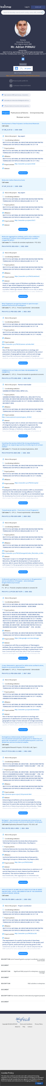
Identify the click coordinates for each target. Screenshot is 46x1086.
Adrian (20, 47)
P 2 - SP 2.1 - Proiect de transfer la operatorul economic (26, 374)
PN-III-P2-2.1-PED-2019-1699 (11, 516)
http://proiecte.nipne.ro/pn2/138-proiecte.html (16, 794)
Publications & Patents (19, 113)
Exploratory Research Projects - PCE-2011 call (23, 824)
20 (25, 68)
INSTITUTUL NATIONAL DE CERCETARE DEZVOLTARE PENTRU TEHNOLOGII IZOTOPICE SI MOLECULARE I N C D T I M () (23, 152)
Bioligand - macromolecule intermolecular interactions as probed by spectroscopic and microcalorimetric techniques (22, 821)
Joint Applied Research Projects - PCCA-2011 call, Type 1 (19, 747)
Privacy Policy (39, 1024)
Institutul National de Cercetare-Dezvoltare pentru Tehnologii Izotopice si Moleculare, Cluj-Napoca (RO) (21, 850)
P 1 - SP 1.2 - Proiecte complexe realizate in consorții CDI (19, 588)
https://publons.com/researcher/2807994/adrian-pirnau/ (23, 76)
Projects (6, 113)
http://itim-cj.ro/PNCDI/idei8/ (24, 862)
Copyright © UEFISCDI (9, 1024)
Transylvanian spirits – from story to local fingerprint (20, 510)
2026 (20, 130)
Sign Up (38, 7)
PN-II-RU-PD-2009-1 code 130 (11, 899)
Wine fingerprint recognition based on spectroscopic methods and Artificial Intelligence (20, 304)
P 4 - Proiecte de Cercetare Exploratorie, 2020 (23, 449)
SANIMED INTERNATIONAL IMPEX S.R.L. (15, 391)
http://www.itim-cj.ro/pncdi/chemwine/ (27, 710)
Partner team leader (24, 385)
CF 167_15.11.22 (7, 186)
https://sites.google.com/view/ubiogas (27, 638)
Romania (23, 40)
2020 (25, 516)
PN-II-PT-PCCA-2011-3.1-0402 (11, 751)
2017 (25, 673)
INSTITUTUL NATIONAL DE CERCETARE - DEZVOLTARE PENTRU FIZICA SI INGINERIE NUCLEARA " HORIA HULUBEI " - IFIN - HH (23, 765)
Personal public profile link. (20, 81)
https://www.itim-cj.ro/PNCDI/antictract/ (27, 276)
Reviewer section (23, 117)
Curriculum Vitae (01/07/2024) (22, 85)
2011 (23, 828)
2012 (25, 751)
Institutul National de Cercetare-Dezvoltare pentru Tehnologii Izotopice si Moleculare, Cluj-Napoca (20, 842)
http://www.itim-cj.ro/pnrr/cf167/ (25, 220)
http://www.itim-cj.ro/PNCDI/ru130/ (26, 933)
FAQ (24, 1026)
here (38, 1081)
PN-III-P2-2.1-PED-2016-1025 (11, 673)
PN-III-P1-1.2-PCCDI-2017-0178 (12, 592)
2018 (26, 592)
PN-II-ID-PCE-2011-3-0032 (10, 828)
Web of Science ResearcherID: (23, 73)
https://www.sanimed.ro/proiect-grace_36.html (16, 417)
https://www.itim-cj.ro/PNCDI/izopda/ (26, 483)
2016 (29, 751)
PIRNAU (30, 47)
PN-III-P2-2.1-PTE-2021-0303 (11, 378)
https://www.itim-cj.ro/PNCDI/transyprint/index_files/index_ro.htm (22, 553)
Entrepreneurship (37, 113)
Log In (27, 7)
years (29, 68)
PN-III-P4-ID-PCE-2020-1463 (11, 453)
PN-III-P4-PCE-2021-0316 (10, 246)
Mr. (13, 47)
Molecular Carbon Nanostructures (13, 180)
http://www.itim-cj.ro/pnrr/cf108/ (25, 164)
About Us (17, 1026)
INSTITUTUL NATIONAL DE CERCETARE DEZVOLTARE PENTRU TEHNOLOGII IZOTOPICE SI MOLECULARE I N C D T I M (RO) (23, 268)
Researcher (23, 64)
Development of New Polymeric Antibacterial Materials (20, 124)
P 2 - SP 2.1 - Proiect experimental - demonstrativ (24, 308)
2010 (25, 899)
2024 (16, 130)
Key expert (21, 136)
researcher (22, 50)
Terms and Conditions (26, 1024)
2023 (16, 186)
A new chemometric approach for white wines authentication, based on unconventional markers (23, 666)
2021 (24, 453)
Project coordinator (25, 906)
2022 (22, 246)
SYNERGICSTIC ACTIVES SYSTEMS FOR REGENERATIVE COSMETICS (20, 371)
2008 (30, 44)
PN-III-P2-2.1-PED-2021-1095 (11, 312)
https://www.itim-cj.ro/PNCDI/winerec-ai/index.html (18, 344)
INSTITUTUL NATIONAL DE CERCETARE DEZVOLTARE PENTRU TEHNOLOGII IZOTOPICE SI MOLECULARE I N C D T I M (23, 54)
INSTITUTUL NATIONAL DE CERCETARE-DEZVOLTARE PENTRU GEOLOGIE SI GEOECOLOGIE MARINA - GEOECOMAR (23, 605)
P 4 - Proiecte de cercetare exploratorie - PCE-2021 (25, 242)
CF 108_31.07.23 (7, 130)
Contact (30, 1026)
